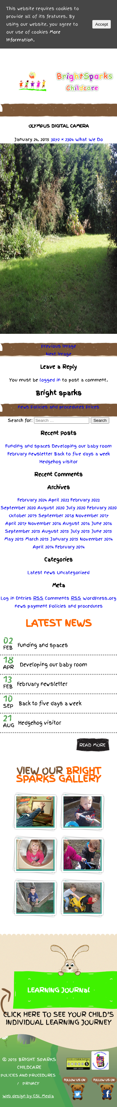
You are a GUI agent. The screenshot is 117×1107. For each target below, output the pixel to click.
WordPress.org (99, 598)
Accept (101, 24)
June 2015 (101, 531)
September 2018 (56, 515)
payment (37, 606)
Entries (29, 598)
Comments (63, 598)
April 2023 (58, 500)
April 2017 (16, 523)
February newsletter (29, 454)
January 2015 (64, 539)
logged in (50, 380)
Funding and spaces (27, 446)
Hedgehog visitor (58, 461)
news (23, 407)
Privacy (30, 1083)
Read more (92, 745)
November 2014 (96, 539)
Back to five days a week (82, 454)
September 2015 (22, 531)
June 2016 (101, 523)
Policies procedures (57, 407)
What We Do (89, 139)
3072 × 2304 (62, 139)
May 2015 (14, 539)
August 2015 (55, 531)
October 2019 (23, 515)
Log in (7, 598)
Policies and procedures (28, 1075)
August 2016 (76, 523)
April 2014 (43, 547)
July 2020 (75, 507)
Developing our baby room (82, 446)
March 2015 (37, 539)
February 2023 (85, 500)
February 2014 (70, 547)
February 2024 (32, 500)
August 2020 (51, 507)
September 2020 (18, 507)
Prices (92, 407)
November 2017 (92, 515)
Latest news (41, 572)
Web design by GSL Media (28, 1096)
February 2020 (102, 507)
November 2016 (44, 523)
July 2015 (80, 531)
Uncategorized (73, 572)
